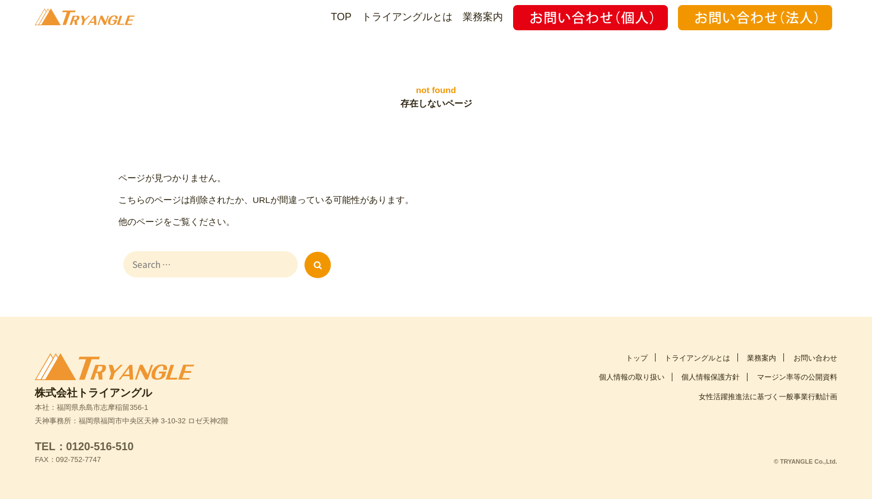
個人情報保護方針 (710, 372)
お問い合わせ (815, 353)
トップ (637, 353)
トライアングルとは (407, 16)
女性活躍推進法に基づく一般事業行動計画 (768, 392)
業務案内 (483, 16)
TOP (341, 16)
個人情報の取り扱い (632, 372)
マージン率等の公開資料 (797, 372)
